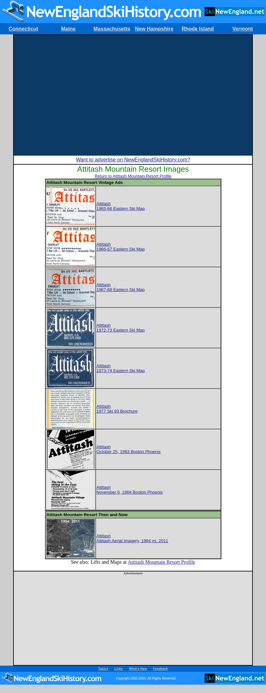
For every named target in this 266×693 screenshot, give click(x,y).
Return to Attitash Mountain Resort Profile (133, 176)
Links (119, 668)
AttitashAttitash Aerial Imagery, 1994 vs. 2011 (132, 538)
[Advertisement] (60, 95)
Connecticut (23, 29)
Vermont (242, 29)
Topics (103, 668)
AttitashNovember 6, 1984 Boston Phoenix (130, 490)
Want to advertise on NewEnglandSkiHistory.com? (133, 159)
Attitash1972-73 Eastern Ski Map (121, 328)
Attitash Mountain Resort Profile (161, 562)
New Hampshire (154, 29)
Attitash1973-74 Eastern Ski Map (121, 368)
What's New (138, 668)
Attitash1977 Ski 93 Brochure (117, 409)
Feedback (160, 668)
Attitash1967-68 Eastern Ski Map (121, 287)
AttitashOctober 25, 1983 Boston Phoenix (129, 449)
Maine (68, 29)
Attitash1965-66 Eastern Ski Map (121, 206)
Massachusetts (111, 29)
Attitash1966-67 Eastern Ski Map (121, 246)
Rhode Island (198, 29)
